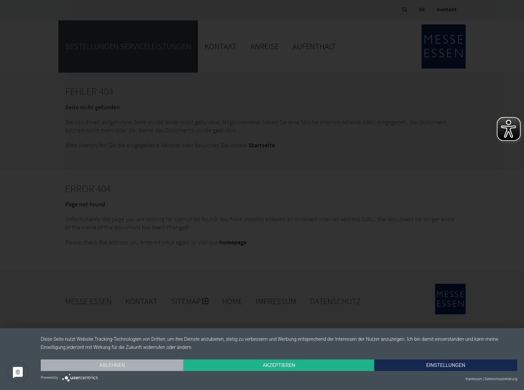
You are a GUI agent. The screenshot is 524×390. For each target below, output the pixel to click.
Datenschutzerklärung (501, 379)
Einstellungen (445, 365)
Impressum (473, 379)
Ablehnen (112, 365)
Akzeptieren (279, 365)
